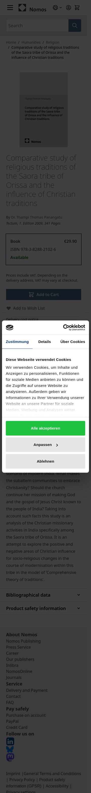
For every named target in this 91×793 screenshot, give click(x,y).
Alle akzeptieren (45, 428)
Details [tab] (44, 341)
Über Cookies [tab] (72, 341)
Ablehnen (45, 461)
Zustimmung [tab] (17, 341)
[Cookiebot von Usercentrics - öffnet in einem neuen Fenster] (64, 327)
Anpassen (46, 444)
